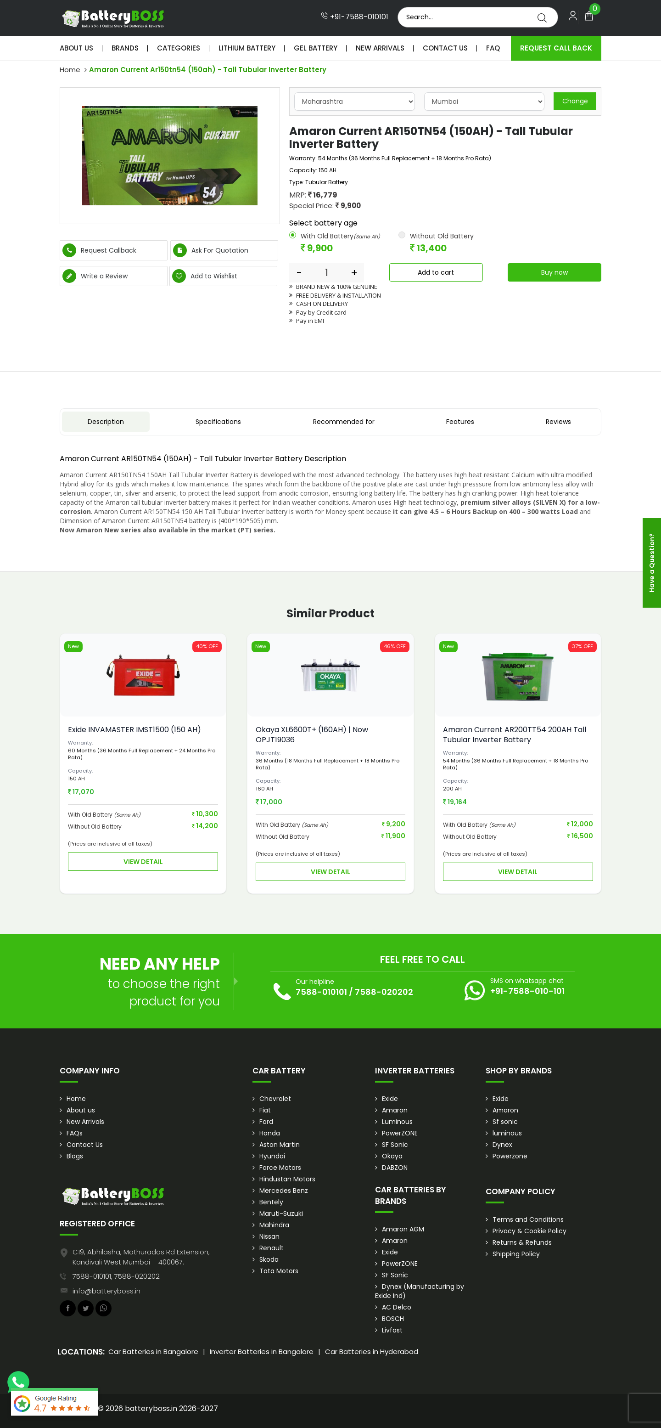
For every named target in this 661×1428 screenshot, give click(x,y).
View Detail (143, 861)
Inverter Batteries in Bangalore (262, 1351)
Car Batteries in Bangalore (153, 1351)
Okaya (392, 1156)
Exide (390, 1098)
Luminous (397, 1121)
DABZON (395, 1167)
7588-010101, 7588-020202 (116, 1276)
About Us (76, 48)
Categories (178, 48)
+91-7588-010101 (354, 17)
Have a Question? (651, 563)
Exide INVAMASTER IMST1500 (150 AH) (134, 729)
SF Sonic (395, 1144)
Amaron (395, 1110)
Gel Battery (315, 48)
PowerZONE (400, 1133)
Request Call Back (556, 48)
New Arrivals (380, 48)
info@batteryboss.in (106, 1291)
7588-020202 (384, 992)
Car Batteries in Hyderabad (371, 1351)
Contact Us (445, 48)
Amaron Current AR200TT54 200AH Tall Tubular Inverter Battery (514, 734)
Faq (493, 48)
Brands (125, 48)
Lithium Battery (246, 48)
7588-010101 (321, 992)
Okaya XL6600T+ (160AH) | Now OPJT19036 (312, 734)
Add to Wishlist (204, 276)
